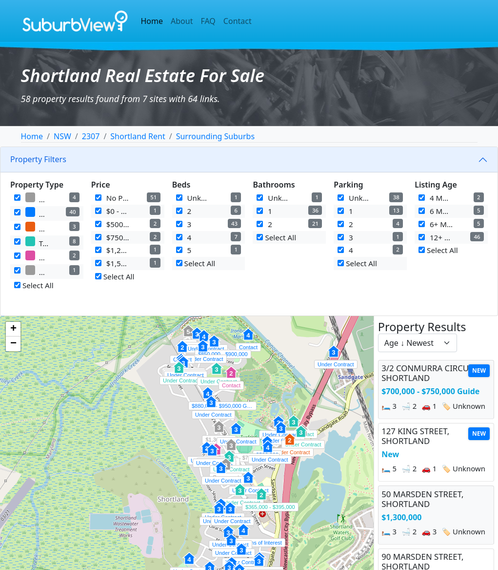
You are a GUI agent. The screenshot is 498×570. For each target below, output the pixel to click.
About (182, 21)
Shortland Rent (137, 136)
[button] (220, 473)
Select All (34, 285)
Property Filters (38, 159)
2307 (91, 136)
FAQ (207, 21)
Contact (237, 21)
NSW (62, 136)
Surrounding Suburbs (215, 136)
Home (152, 21)
